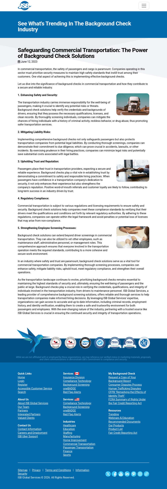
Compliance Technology (77, 380)
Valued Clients (26, 417)
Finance (67, 451)
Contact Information (29, 429)
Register (22, 384)
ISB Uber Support (28, 436)
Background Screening (76, 384)
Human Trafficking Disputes (124, 388)
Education (69, 429)
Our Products (116, 425)
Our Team (23, 406)
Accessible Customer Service (35, 388)
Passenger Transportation (78, 447)
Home (21, 377)
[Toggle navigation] (144, 5)
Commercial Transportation (79, 443)
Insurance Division (74, 377)
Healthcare (69, 425)
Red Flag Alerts (72, 392)
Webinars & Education (121, 417)
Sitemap (22, 470)
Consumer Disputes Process (125, 384)
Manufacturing (71, 436)
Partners (23, 410)
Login (21, 380)
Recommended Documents (124, 421)
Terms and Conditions (58, 470)
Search (22, 392)
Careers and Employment (32, 432)
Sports (67, 454)
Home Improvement (75, 440)
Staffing (67, 432)
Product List (115, 429)
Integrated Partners (29, 414)
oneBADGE (69, 388)
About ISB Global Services (33, 403)
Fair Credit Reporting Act (122, 432)
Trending (113, 414)
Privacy (36, 470)
